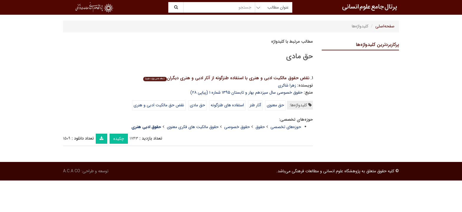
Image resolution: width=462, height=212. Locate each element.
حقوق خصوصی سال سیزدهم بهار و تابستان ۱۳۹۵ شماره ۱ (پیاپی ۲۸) (246, 92)
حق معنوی (275, 105)
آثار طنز (255, 105)
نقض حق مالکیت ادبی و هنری (158, 105)
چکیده (118, 138)
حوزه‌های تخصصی (285, 127)
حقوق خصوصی (237, 127)
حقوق (260, 127)
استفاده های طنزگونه (227, 105)
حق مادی (197, 105)
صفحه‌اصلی (385, 26)
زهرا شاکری (287, 85)
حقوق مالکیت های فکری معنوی (193, 127)
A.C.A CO (71, 171)
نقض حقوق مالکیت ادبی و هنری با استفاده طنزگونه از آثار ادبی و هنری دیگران (226, 78)
